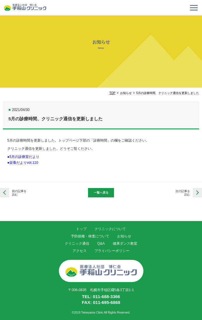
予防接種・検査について (90, 236)
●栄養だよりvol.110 (22, 163)
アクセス (80, 251)
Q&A (101, 243)
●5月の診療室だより (23, 157)
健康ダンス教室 (125, 243)
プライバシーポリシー (111, 251)
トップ (81, 229)
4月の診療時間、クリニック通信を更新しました (4, 192)
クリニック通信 (77, 243)
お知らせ (124, 236)
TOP (112, 93)
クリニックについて (110, 229)
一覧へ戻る (101, 192)
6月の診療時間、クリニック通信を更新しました (197, 192)
